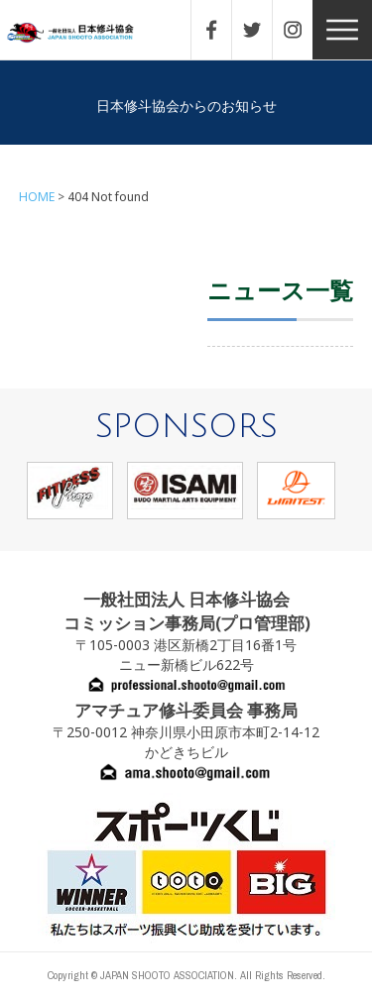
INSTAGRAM (302, 29)
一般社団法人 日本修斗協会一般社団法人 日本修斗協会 (84, 33)
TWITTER (262, 29)
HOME (37, 196)
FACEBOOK (221, 29)
